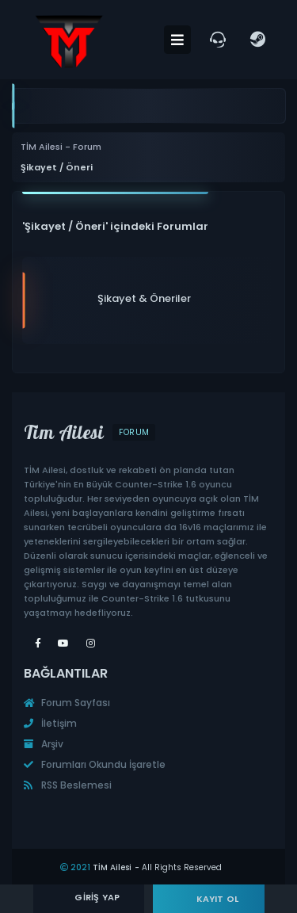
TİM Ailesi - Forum (61, 147)
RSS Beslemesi (68, 785)
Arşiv (43, 744)
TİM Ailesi (112, 867)
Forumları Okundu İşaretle (95, 764)
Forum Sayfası (67, 702)
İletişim (50, 723)
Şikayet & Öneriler (144, 298)
